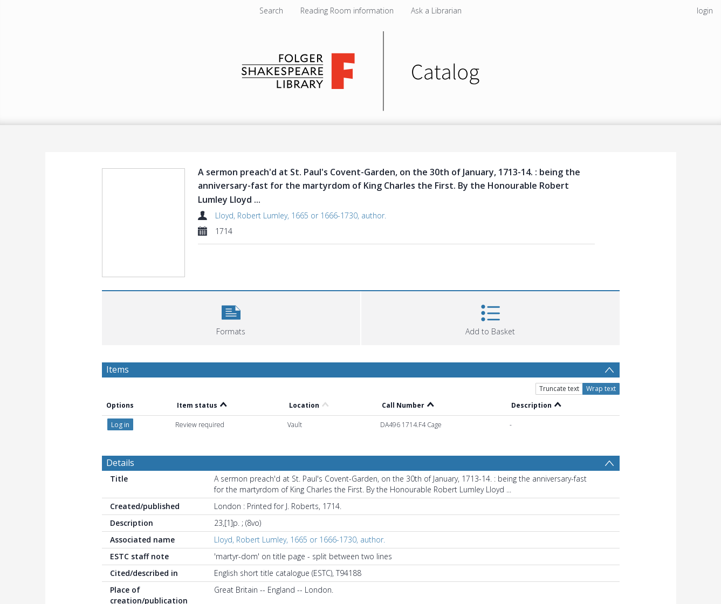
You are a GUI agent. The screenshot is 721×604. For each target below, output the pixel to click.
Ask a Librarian (436, 10)
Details (120, 463)
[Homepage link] (360, 68)
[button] (231, 316)
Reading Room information (347, 10)
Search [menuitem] (271, 10)
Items (117, 369)
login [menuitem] (705, 10)
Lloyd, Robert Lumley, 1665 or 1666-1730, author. (300, 215)
